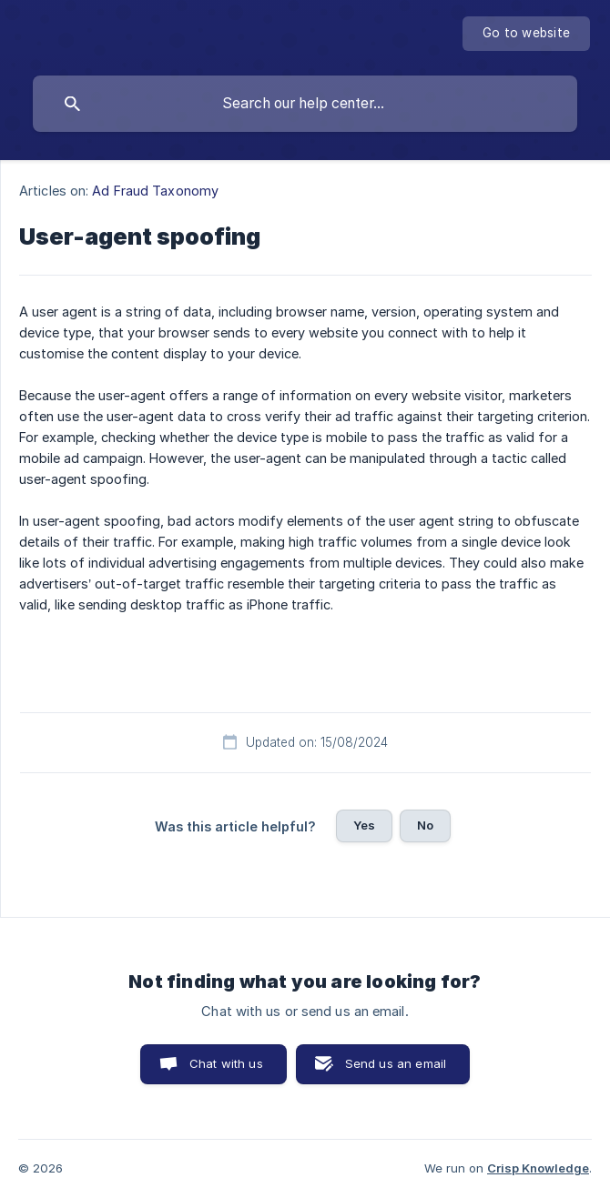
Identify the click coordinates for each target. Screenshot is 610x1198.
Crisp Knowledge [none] (538, 1168)
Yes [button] (364, 825)
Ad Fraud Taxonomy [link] (155, 190)
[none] (526, 33)
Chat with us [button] (226, 1063)
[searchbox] (305, 104)
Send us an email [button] (395, 1063)
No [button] (425, 825)
